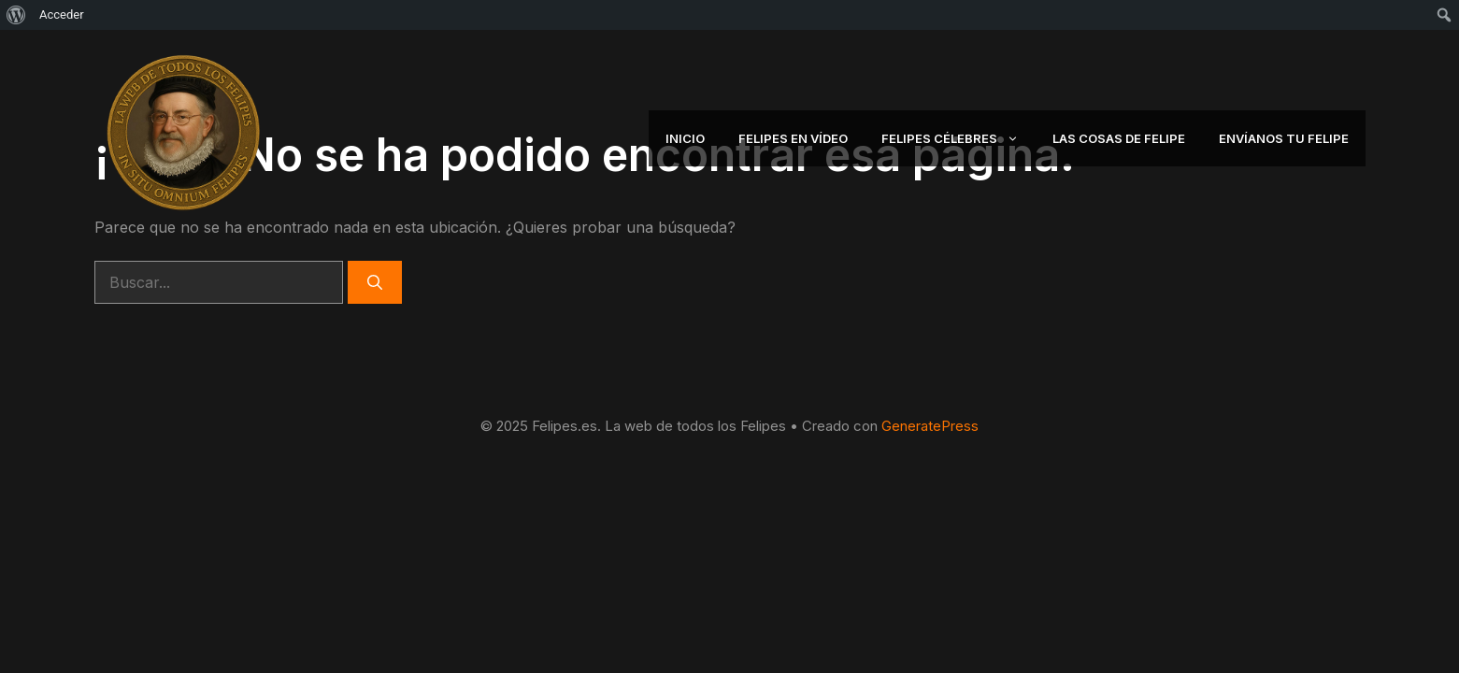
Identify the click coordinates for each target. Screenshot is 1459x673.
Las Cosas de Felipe (1118, 138)
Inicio (685, 138)
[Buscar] (375, 282)
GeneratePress (930, 426)
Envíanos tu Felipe (1284, 138)
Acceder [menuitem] (61, 14)
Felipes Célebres (958, 138)
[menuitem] (16, 15)
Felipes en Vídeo (793, 138)
